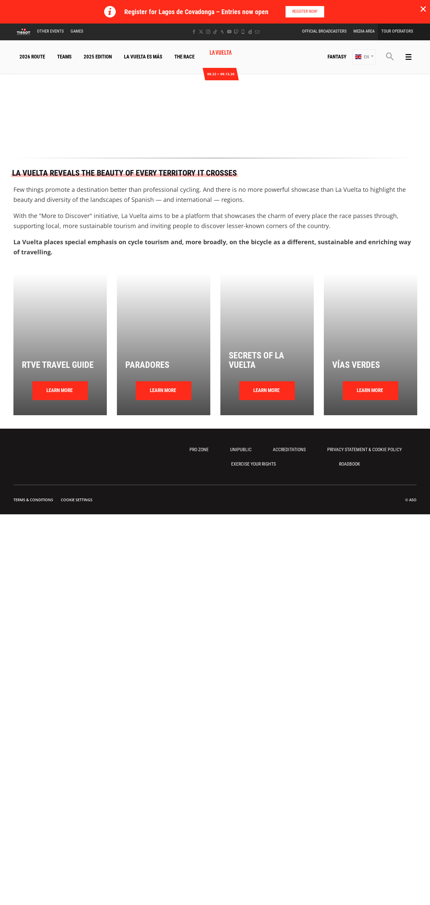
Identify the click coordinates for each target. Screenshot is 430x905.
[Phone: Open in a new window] (243, 31)
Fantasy (337, 57)
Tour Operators (397, 31)
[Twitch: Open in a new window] (236, 31)
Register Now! (304, 11)
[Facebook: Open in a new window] (194, 31)
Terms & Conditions (33, 499)
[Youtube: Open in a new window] (229, 31)
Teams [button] (64, 57)
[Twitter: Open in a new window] (201, 31)
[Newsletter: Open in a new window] (257, 31)
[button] (364, 56)
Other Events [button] (50, 31)
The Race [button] (184, 57)
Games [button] (77, 31)
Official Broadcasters (324, 31)
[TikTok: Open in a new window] (215, 31)
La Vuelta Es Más (143, 57)
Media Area (364, 31)
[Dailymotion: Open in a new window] (250, 31)
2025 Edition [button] (98, 57)
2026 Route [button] (32, 57)
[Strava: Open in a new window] (222, 31)
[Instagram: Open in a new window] (208, 31)
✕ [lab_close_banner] (423, 8)
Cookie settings (76, 499)
